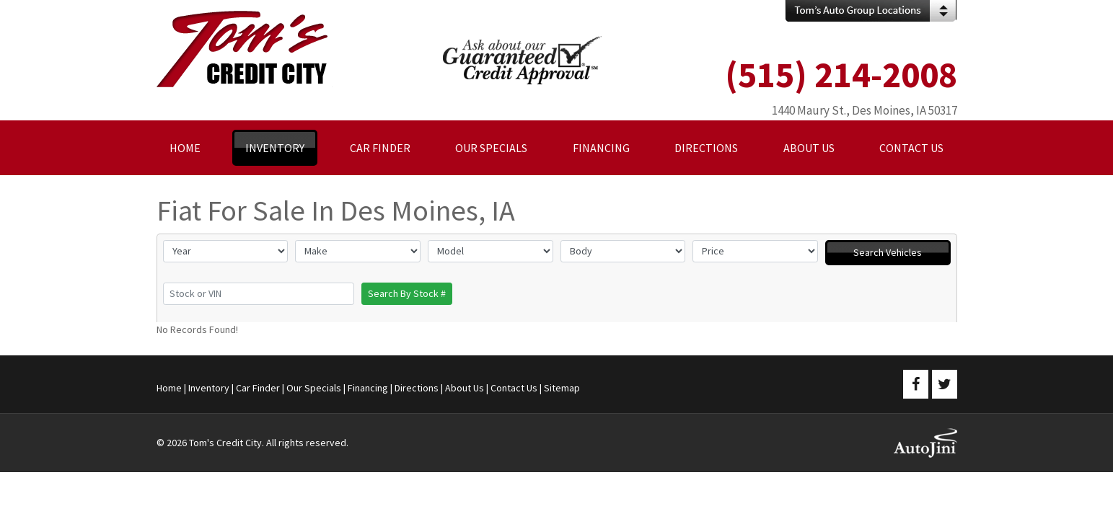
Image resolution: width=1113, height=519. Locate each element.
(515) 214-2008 (841, 74)
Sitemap (562, 387)
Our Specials (313, 387)
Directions (417, 387)
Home (169, 387)
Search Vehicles (887, 252)
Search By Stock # (407, 293)
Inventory (208, 387)
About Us (464, 387)
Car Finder (258, 387)
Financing (368, 387)
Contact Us (513, 387)
